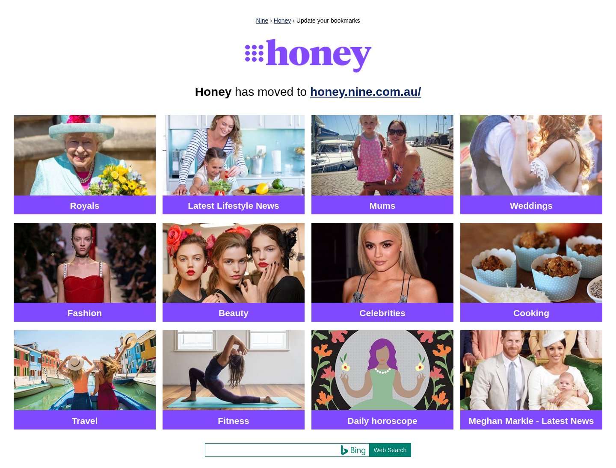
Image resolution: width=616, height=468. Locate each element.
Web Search (390, 450)
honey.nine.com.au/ (365, 91)
